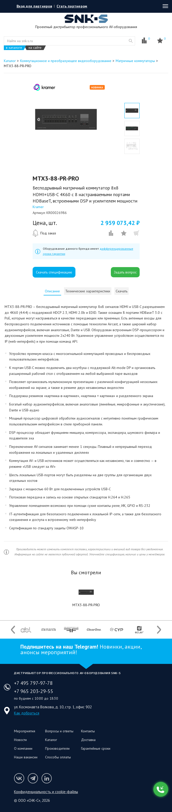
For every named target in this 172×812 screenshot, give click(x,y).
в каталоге (14, 47)
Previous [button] (13, 630)
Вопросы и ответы (59, 731)
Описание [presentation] (52, 291)
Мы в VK (19, 778)
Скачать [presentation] (121, 291)
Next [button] (159, 630)
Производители (57, 748)
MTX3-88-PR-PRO (86, 605)
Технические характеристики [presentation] (87, 291)
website (130, 40)
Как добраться (26, 713)
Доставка (88, 739)
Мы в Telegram (33, 778)
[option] (66, 119)
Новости (20, 739)
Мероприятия (24, 731)
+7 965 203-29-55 (33, 691)
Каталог (51, 739)
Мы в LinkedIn (47, 778)
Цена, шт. (45, 222)
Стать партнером (72, 6)
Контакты (88, 731)
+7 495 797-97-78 (33, 683)
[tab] (52, 291)
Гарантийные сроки (95, 748)
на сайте (35, 47)
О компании (23, 748)
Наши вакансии (25, 757)
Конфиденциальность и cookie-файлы (46, 791)
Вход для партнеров (34, 6)
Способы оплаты (58, 757)
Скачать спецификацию (54, 272)
